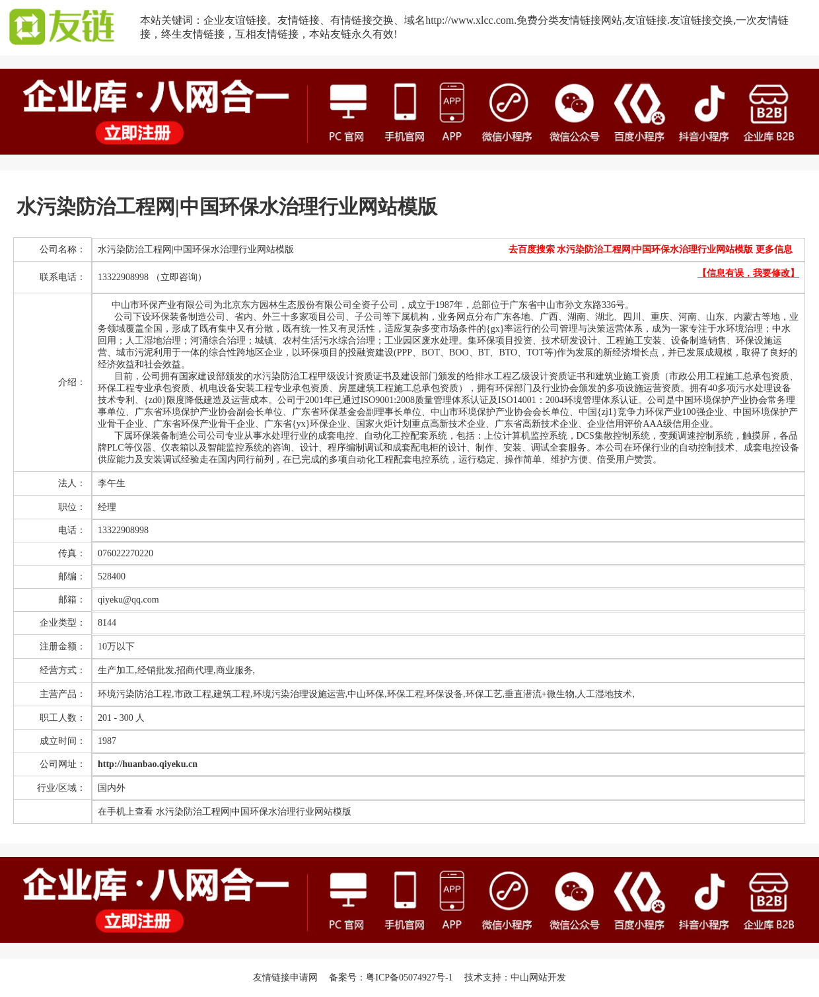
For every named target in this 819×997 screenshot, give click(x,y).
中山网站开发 (538, 977)
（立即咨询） (179, 277)
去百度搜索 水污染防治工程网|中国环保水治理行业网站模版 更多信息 (651, 249)
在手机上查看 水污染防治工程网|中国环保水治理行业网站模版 (224, 812)
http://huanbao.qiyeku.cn (147, 764)
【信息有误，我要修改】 (748, 273)
